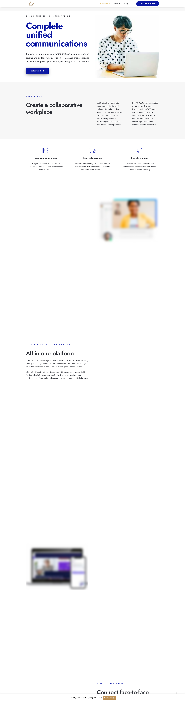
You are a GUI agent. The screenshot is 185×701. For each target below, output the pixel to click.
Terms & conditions (103, 670)
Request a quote (144, 665)
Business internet (67, 667)
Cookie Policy (109, 698)
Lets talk (93, 509)
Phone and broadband (69, 663)
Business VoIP (66, 670)
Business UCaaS (67, 673)
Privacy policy (100, 667)
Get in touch (37, 71)
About (117, 5)
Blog (126, 5)
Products (105, 5)
